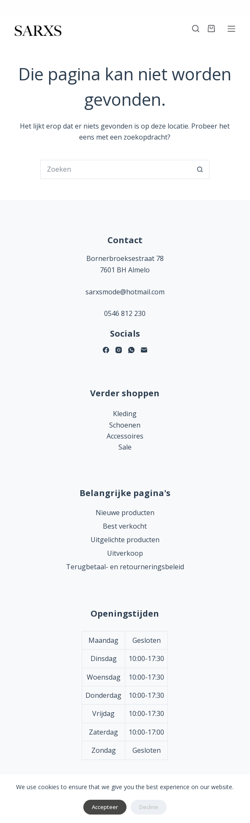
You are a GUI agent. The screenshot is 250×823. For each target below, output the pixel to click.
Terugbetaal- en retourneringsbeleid (125, 566)
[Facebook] (106, 350)
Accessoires (125, 436)
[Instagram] (118, 350)
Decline (148, 807)
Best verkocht (125, 526)
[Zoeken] (195, 28)
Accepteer (105, 807)
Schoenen (124, 425)
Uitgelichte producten (125, 539)
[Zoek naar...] (115, 169)
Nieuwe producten (125, 512)
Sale (125, 447)
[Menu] (231, 29)
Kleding (125, 413)
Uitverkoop (125, 553)
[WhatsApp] (131, 350)
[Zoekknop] (199, 169)
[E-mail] (144, 350)
